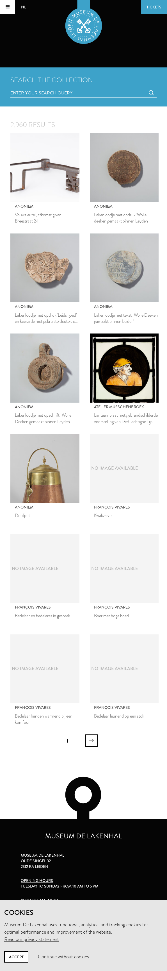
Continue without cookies (63, 956)
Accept (16, 957)
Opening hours (37, 880)
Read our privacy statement (31, 939)
